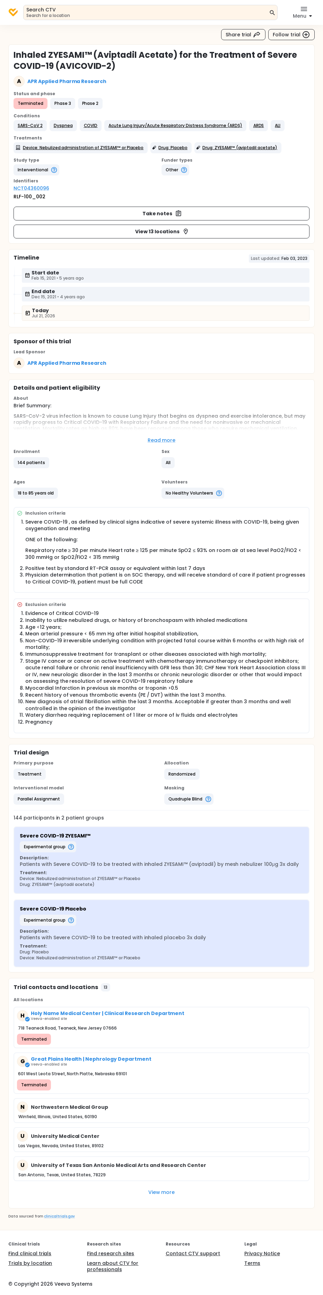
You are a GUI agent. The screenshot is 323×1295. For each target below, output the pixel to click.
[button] (30, 125)
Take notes (162, 213)
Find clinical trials (29, 1253)
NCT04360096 (31, 188)
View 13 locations (162, 231)
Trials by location (30, 1263)
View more (161, 1192)
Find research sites (110, 1253)
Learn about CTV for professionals (112, 1266)
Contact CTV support (193, 1253)
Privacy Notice (262, 1253)
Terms (252, 1263)
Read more (162, 440)
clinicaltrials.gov (59, 1216)
